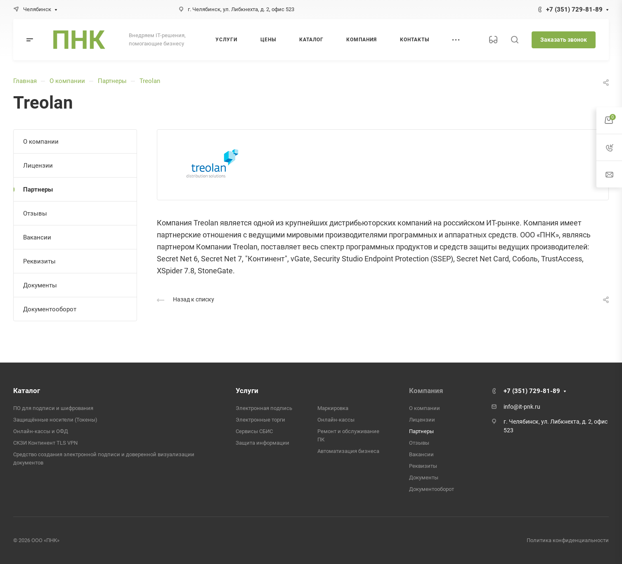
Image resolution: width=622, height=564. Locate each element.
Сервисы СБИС (254, 431)
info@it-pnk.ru (522, 406)
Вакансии (37, 237)
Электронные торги (260, 420)
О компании (67, 81)
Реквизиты (39, 261)
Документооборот (49, 309)
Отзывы (35, 213)
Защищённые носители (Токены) (55, 420)
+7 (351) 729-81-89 (574, 9)
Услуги (247, 390)
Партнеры (112, 81)
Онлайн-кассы (336, 420)
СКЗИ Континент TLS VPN (45, 443)
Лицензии (38, 165)
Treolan (150, 81)
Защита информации (262, 443)
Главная (25, 81)
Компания (426, 390)
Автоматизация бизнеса (348, 451)
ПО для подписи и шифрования (53, 408)
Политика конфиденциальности (568, 540)
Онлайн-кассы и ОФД (40, 431)
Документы (40, 285)
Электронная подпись (264, 408)
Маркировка (332, 408)
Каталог (26, 390)
